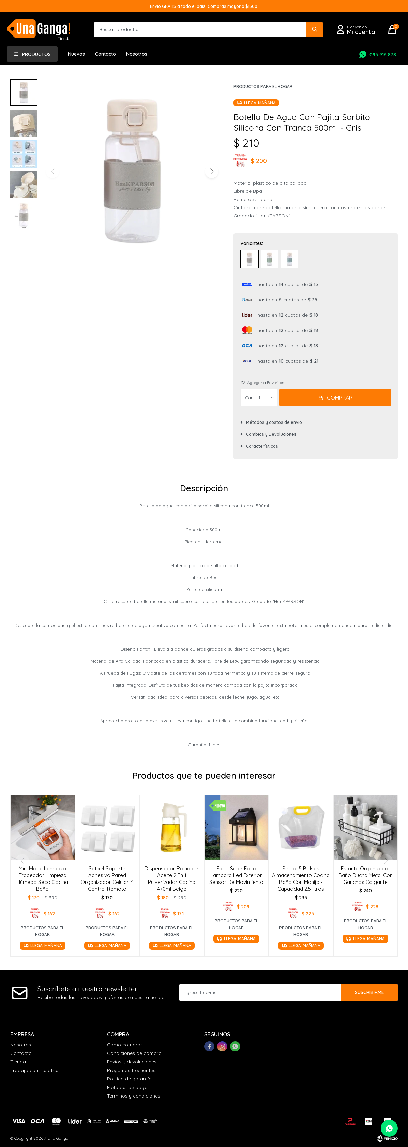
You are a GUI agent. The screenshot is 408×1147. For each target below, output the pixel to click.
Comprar (339, 397)
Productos (36, 54)
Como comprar (124, 1045)
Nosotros (136, 54)
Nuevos (76, 54)
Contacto (105, 54)
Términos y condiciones (133, 1096)
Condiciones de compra (134, 1053)
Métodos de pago (127, 1087)
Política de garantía (129, 1079)
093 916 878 (382, 55)
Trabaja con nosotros (35, 1070)
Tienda (18, 1062)
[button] (211, 171)
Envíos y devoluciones (131, 1062)
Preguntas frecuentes (131, 1070)
